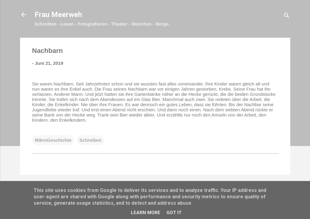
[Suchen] (286, 16)
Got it (174, 212)
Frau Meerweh (58, 14)
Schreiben (91, 140)
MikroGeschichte (53, 140)
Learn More (145, 212)
